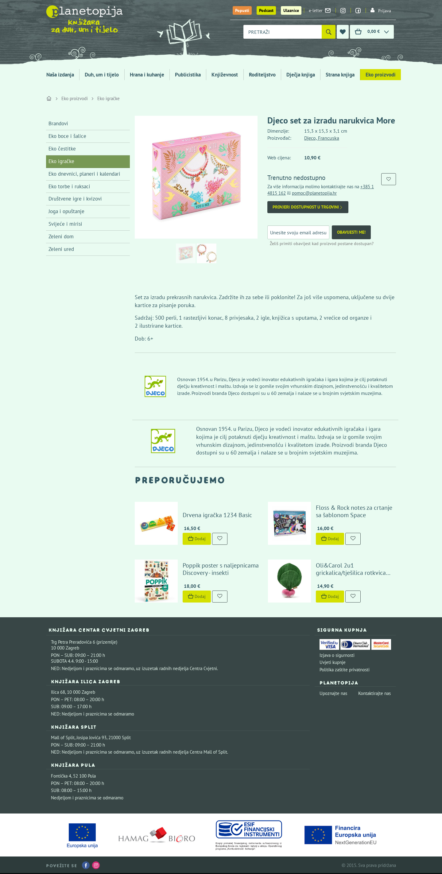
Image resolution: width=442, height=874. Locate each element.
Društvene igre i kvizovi (75, 198)
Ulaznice (291, 10)
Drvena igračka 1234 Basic (217, 515)
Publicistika (188, 74)
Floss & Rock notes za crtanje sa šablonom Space (354, 511)
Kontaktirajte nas (374, 693)
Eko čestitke (62, 148)
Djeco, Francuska (321, 138)
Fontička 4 (61, 776)
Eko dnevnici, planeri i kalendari (84, 173)
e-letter (320, 10)
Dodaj (197, 538)
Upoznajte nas (333, 693)
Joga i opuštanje (66, 211)
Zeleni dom (61, 236)
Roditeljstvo (262, 74)
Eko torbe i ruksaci (69, 186)
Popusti (242, 10)
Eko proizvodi (381, 74)
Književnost (224, 74)
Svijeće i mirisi (65, 223)
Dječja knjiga (300, 74)
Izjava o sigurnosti (337, 655)
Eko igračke (108, 98)
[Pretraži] (328, 32)
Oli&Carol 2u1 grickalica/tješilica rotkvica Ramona (351, 572)
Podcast (266, 10)
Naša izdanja (60, 74)
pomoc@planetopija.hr (314, 193)
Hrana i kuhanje (147, 74)
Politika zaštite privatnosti (345, 670)
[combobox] (282, 32)
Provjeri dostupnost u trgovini (308, 207)
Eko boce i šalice (67, 136)
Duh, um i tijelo (102, 74)
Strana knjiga (340, 74)
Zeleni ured (61, 249)
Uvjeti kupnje (333, 662)
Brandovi (58, 123)
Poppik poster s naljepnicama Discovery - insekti (221, 569)
